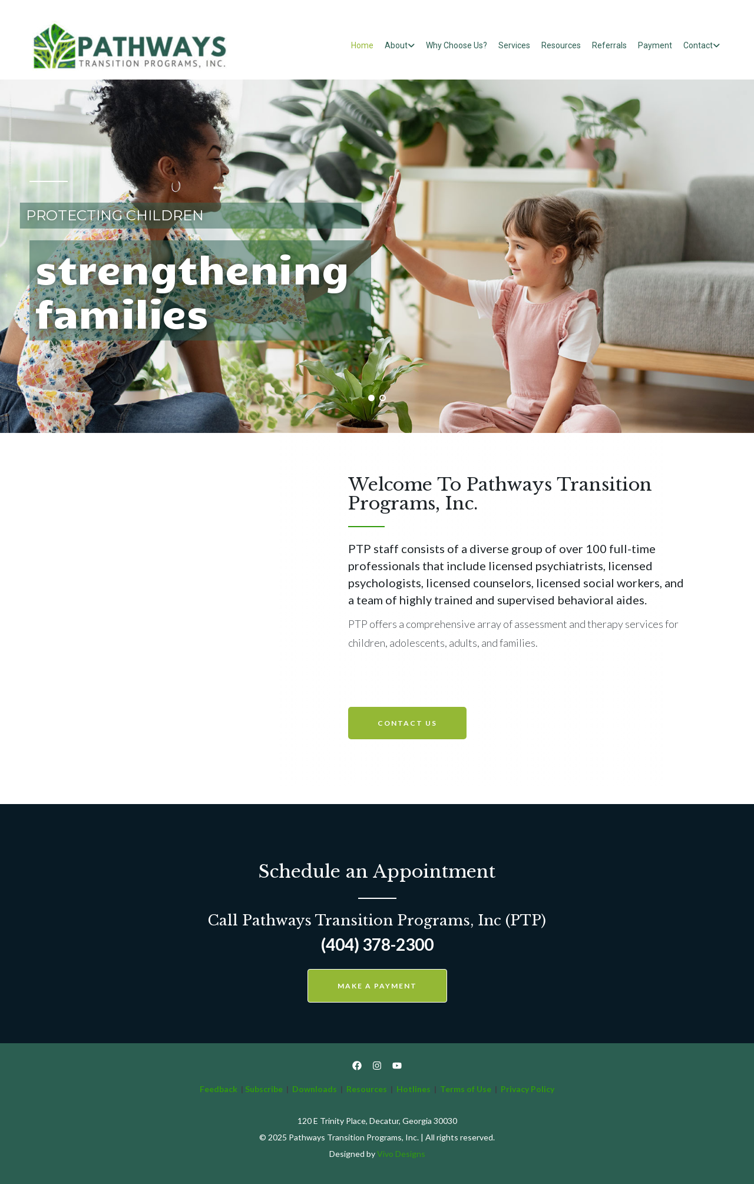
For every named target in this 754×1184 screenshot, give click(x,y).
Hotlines (413, 1089)
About (396, 45)
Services (514, 45)
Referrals (609, 45)
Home (362, 45)
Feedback (218, 1089)
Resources (561, 45)
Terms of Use (466, 1089)
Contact (698, 45)
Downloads (314, 1089)
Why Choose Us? (456, 45)
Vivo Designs (401, 1154)
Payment (655, 45)
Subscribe (264, 1089)
